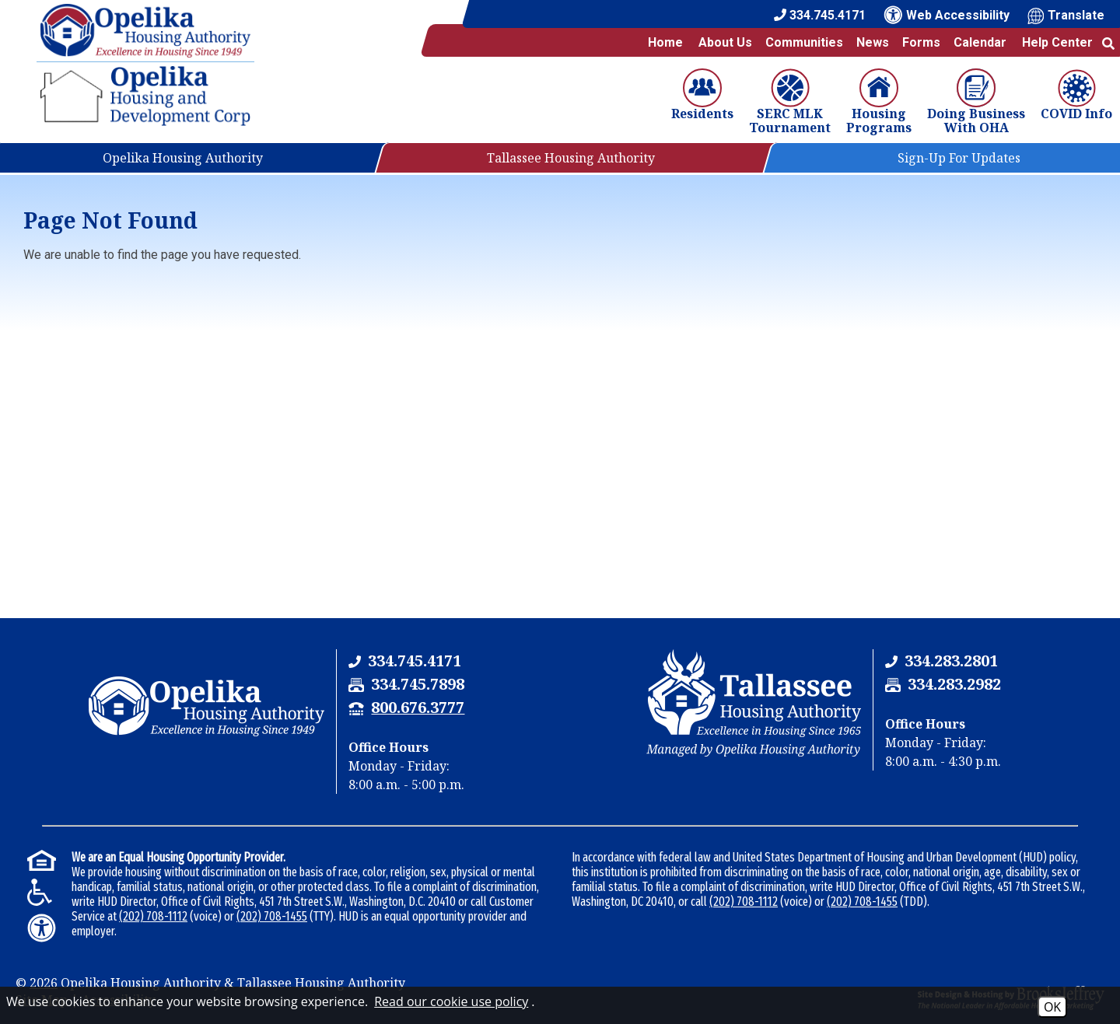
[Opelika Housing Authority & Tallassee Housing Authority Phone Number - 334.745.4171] (414, 660)
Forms (922, 42)
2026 (44, 982)
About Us (726, 42)
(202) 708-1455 (271, 916)
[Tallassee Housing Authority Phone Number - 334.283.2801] (951, 660)
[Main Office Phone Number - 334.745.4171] (819, 15)
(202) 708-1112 (153, 916)
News (873, 42)
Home (666, 42)
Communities (805, 42)
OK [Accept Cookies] (1052, 1006)
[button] (1109, 42)
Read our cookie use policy (451, 1001)
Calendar (980, 42)
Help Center (1058, 42)
